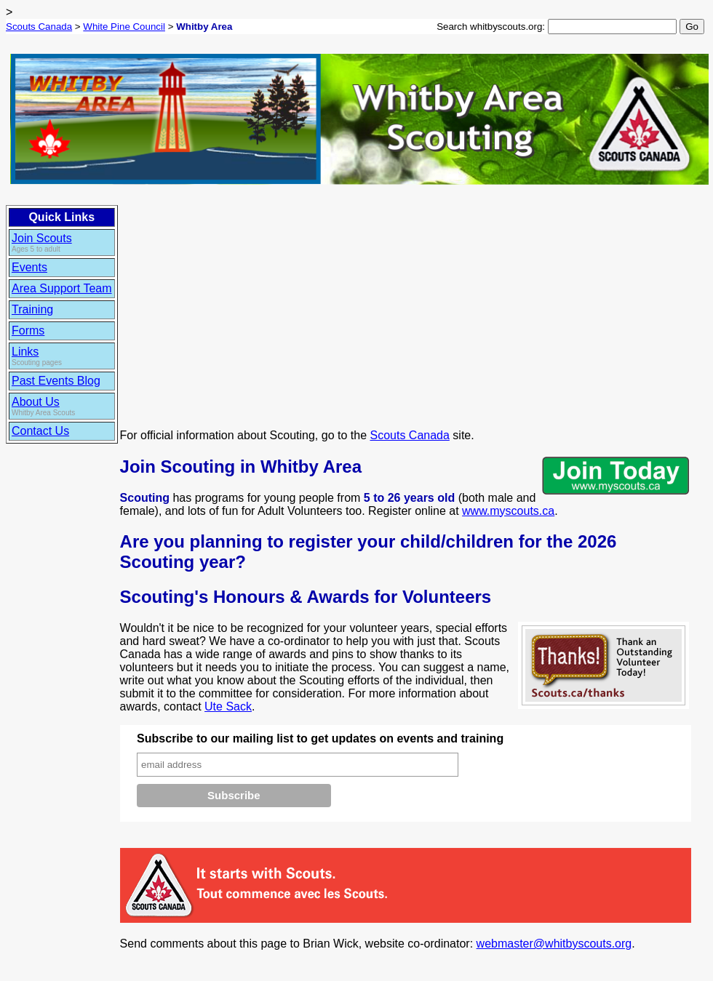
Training (32, 309)
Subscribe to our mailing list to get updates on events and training (320, 738)
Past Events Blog (56, 381)
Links (25, 351)
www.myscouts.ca (508, 511)
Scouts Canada (39, 26)
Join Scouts (42, 238)
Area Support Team (62, 288)
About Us (36, 402)
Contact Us (40, 431)
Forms (28, 330)
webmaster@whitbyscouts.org (554, 943)
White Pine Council (124, 26)
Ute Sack (228, 706)
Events (29, 267)
